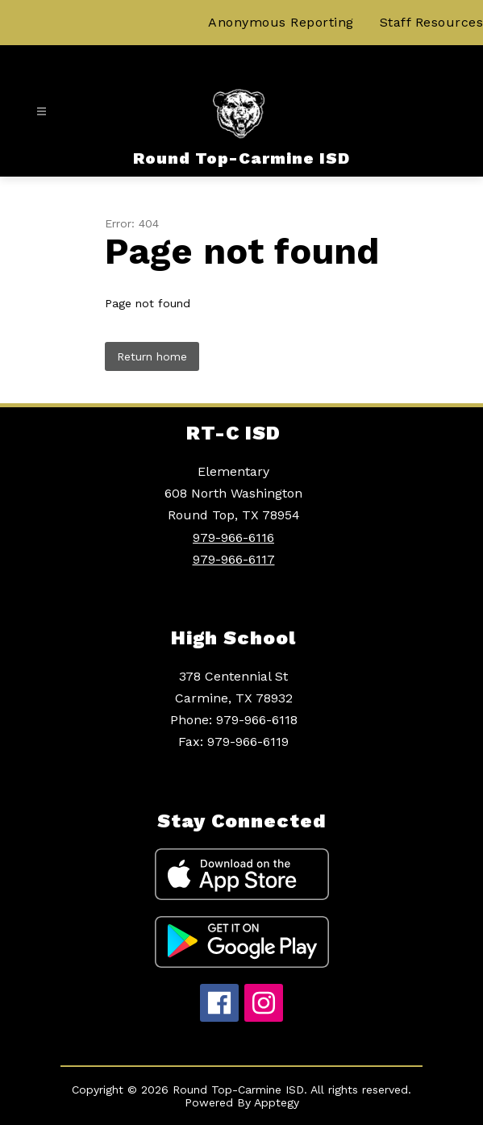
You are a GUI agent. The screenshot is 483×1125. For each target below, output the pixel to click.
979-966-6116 (233, 537)
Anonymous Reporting (281, 22)
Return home (152, 356)
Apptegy (276, 1102)
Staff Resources (432, 22)
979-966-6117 (234, 559)
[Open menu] (41, 111)
